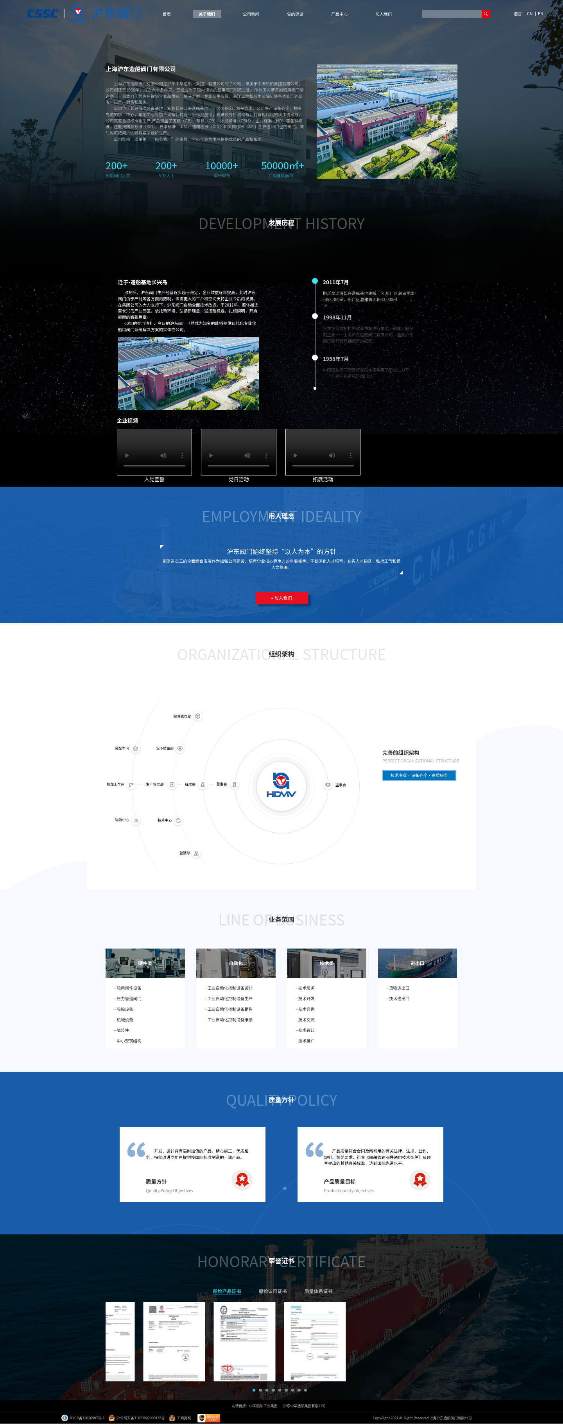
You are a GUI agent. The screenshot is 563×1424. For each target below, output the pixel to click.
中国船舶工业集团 (263, 1405)
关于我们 (207, 14)
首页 (167, 14)
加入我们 (383, 14)
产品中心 (339, 14)
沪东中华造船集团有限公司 (304, 1405)
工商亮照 (180, 1417)
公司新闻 (251, 14)
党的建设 (295, 14)
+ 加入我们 (281, 598)
